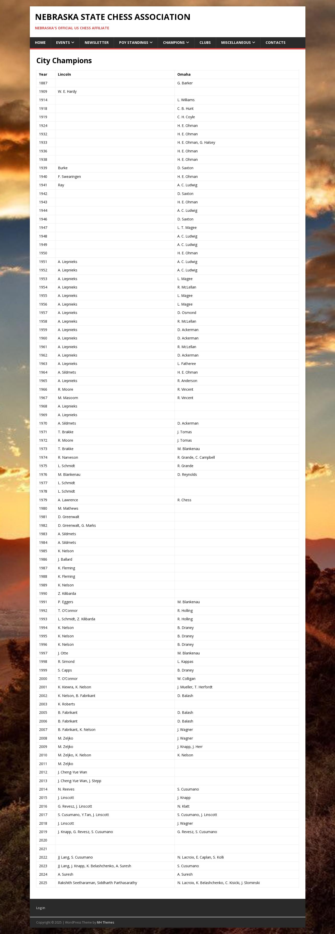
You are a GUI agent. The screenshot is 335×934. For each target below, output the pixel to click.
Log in (40, 907)
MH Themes (105, 922)
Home (40, 42)
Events (63, 42)
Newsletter (97, 42)
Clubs (205, 42)
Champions (174, 42)
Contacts (276, 42)
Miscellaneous (236, 42)
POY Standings (133, 42)
